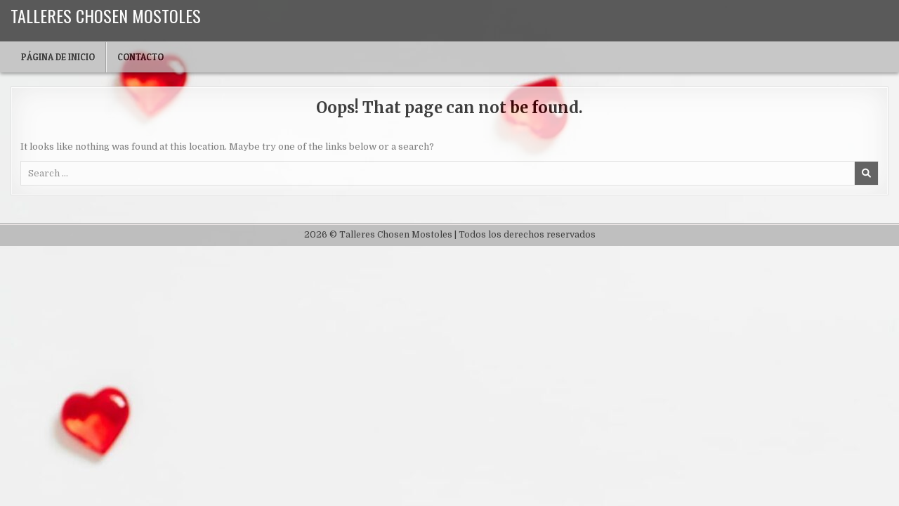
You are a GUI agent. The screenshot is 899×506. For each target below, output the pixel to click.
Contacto (140, 57)
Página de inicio (58, 57)
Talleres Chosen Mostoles (106, 15)
